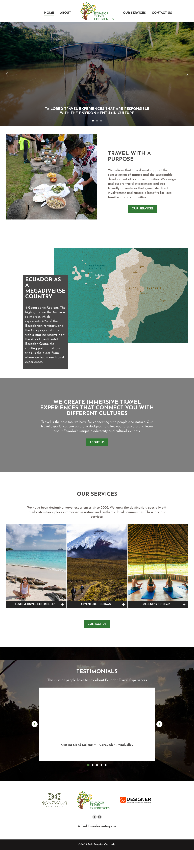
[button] (88, 765)
